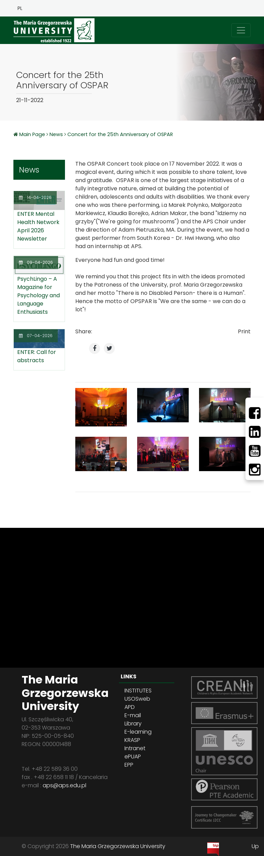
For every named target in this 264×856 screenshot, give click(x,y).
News (56, 134)
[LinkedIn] (255, 432)
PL (20, 8)
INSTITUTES (138, 690)
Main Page (32, 134)
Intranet (134, 748)
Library (133, 723)
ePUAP (132, 756)
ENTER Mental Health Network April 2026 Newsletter (38, 226)
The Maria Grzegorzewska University (117, 846)
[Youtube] (255, 451)
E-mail (132, 715)
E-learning (138, 732)
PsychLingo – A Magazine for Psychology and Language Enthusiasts (38, 295)
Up (255, 846)
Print (244, 331)
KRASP (132, 740)
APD (129, 707)
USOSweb (137, 699)
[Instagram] (255, 470)
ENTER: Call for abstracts (36, 356)
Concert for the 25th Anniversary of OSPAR (120, 134)
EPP (128, 765)
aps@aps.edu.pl (64, 785)
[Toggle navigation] (241, 30)
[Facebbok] (255, 413)
